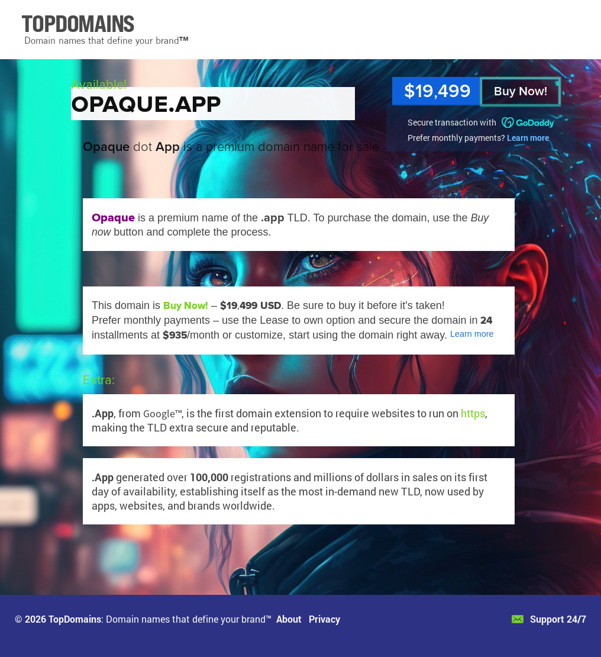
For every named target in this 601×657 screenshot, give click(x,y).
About (289, 619)
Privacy (324, 619)
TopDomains (75, 619)
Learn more (528, 137)
